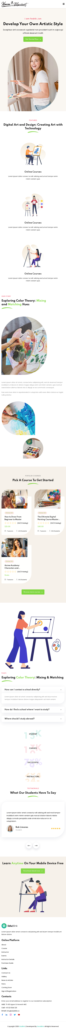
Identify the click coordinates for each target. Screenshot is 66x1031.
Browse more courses (33, 592)
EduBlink (22, 1026)
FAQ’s (4, 984)
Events (4, 956)
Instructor (5, 952)
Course (4, 948)
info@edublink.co (13, 1011)
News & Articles (7, 980)
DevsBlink (40, 1026)
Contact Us (6, 973)
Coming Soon (7, 987)
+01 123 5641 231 (11, 1008)
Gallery (4, 976)
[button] (29, 848)
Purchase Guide (7, 963)
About (4, 945)
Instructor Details (8, 959)
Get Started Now (33, 39)
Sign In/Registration (9, 991)
